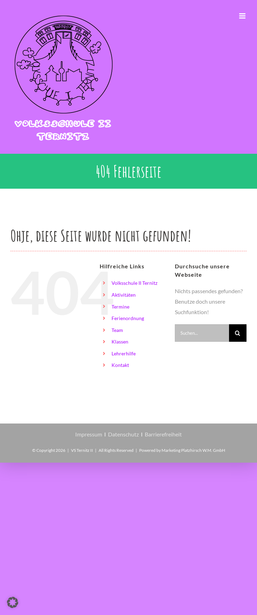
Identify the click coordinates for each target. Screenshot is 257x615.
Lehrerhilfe (124, 353)
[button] (12, 602)
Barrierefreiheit (163, 434)
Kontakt (120, 365)
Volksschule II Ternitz (134, 283)
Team (117, 330)
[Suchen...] (202, 333)
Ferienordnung (128, 318)
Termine (120, 307)
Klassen (120, 342)
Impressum (88, 434)
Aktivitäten (124, 295)
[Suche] (238, 333)
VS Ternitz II (82, 450)
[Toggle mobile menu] (243, 16)
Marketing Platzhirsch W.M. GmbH (193, 450)
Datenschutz (123, 434)
